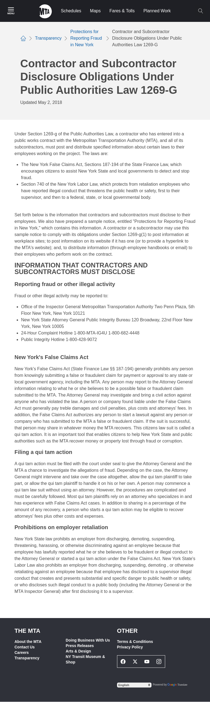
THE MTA (27, 630)
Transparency (26, 658)
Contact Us (24, 647)
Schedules (71, 10)
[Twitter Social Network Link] (135, 662)
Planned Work (157, 10)
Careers (21, 652)
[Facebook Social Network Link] (123, 662)
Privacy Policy (130, 647)
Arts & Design (78, 651)
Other (127, 630)
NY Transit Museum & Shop (85, 659)
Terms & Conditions (135, 641)
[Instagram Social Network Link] (159, 662)
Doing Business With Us (88, 640)
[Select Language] (134, 685)
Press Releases (80, 645)
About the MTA (28, 641)
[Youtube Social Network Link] (147, 662)
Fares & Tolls (122, 10)
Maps (95, 10)
